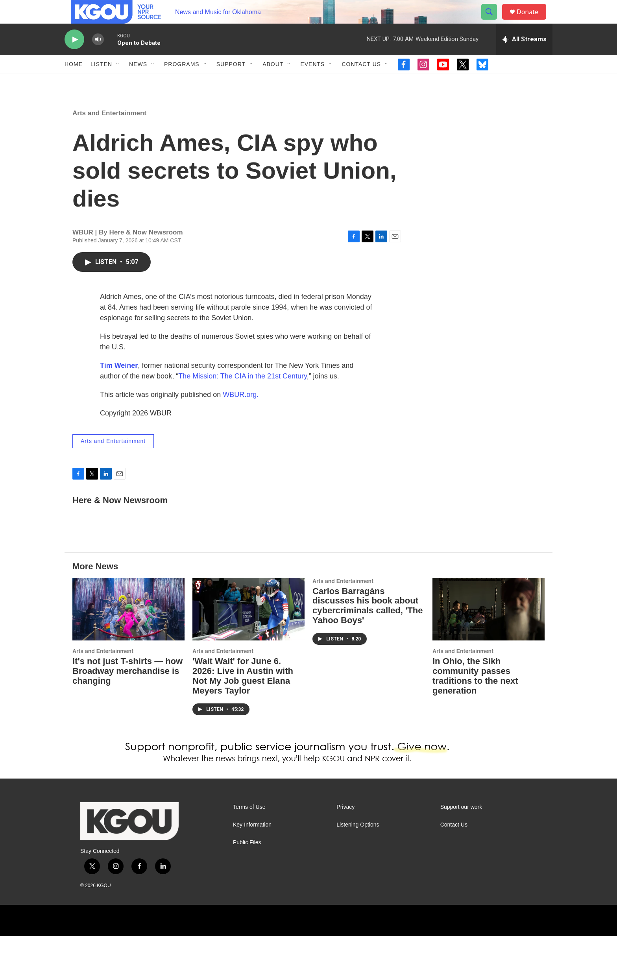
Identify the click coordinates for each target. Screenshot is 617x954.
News (138, 82)
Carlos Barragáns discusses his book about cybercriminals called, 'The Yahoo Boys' (367, 623)
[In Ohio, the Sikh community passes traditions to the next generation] (488, 627)
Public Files (247, 860)
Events (312, 82)
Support (231, 82)
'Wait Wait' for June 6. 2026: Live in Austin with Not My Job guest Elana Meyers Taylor (242, 693)
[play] (74, 57)
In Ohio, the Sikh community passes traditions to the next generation (475, 693)
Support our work (461, 825)
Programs (182, 82)
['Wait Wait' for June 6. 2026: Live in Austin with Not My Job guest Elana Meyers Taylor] (248, 627)
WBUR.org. (241, 412)
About (272, 82)
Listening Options (357, 842)
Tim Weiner (119, 383)
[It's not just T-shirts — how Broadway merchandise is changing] (128, 627)
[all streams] (524, 57)
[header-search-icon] (493, 21)
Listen (101, 82)
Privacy (345, 825)
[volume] (98, 57)
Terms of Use (249, 825)
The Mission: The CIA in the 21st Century (242, 394)
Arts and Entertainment (109, 131)
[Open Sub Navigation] (118, 82)
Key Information (252, 842)
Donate (532, 21)
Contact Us (361, 82)
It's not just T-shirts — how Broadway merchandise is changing (127, 688)
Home (74, 82)
